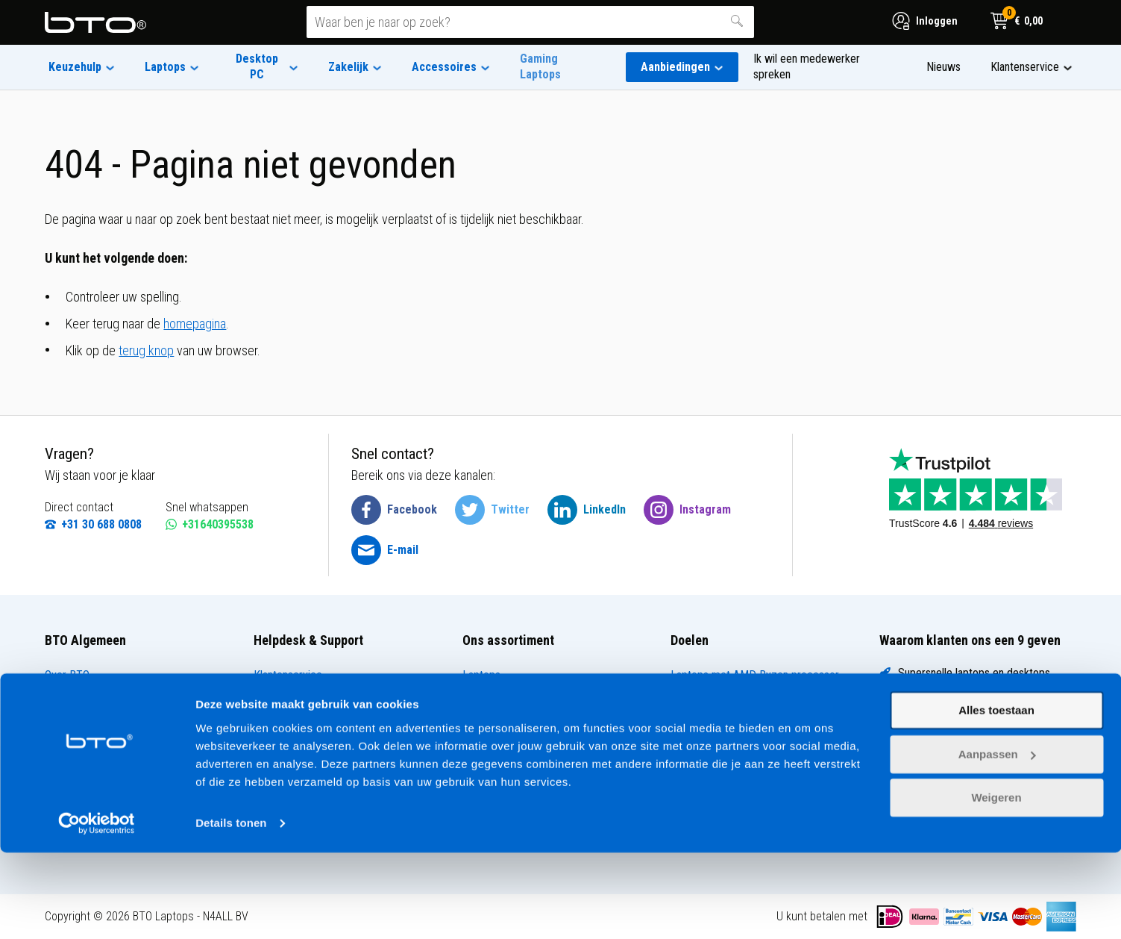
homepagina (194, 323)
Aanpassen (997, 841)
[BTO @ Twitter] (492, 510)
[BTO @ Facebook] (394, 510)
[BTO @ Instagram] (687, 510)
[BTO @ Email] (384, 550)
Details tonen (230, 909)
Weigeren (996, 885)
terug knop (146, 350)
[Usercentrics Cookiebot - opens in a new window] (96, 910)
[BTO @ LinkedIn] (586, 510)
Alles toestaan (996, 797)
